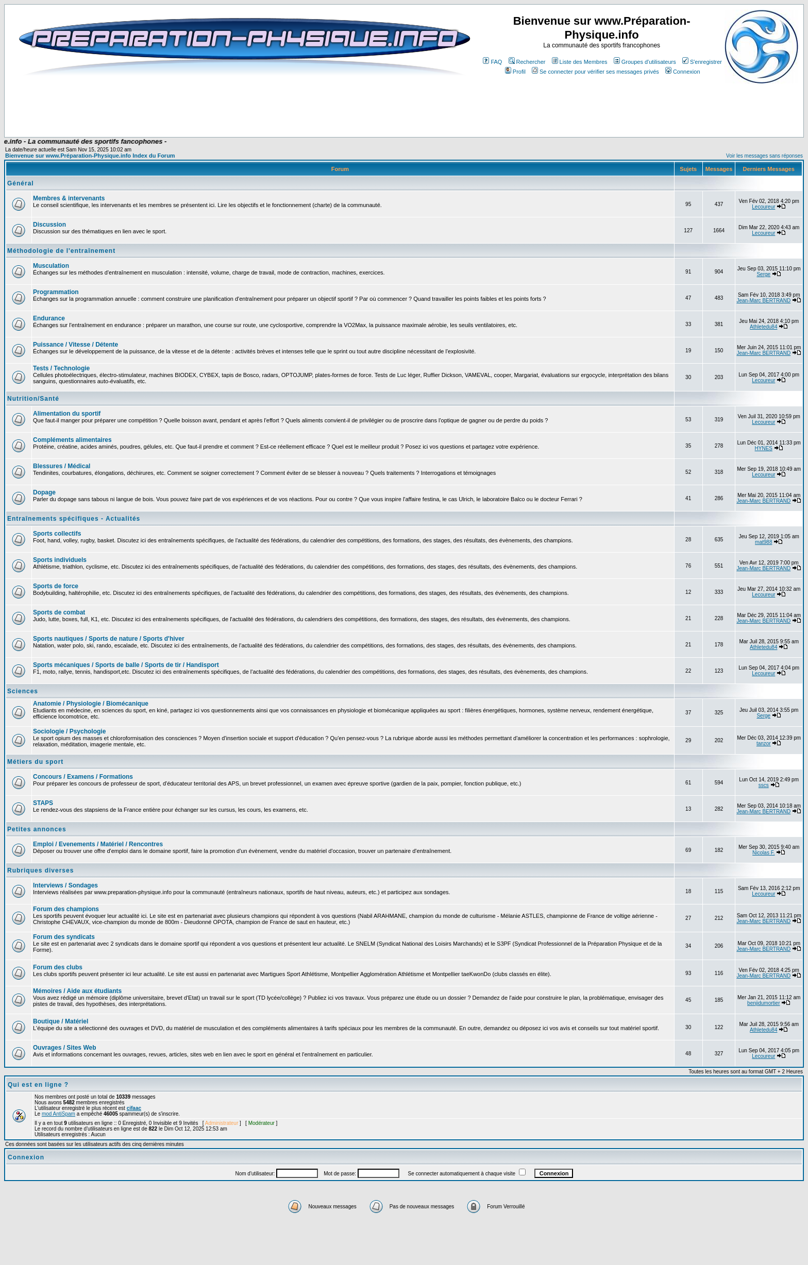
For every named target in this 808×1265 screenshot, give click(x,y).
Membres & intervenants (69, 198)
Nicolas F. (763, 853)
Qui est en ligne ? (38, 1084)
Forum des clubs (57, 967)
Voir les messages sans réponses (764, 156)
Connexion (682, 72)
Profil (515, 72)
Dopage (44, 492)
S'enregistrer (702, 62)
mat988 (763, 542)
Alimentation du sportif (66, 413)
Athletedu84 (763, 327)
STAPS (43, 803)
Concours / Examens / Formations (83, 776)
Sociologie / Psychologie (69, 731)
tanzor (763, 743)
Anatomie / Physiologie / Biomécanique (90, 703)
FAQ (492, 62)
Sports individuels (60, 559)
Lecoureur (763, 207)
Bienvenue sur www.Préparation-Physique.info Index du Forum (90, 155)
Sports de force (55, 586)
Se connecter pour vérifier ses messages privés (595, 72)
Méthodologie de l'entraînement (61, 250)
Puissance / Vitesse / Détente (75, 344)
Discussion (49, 224)
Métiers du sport (35, 761)
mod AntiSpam (58, 1114)
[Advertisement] (215, 106)
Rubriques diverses (40, 870)
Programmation (56, 292)
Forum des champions (66, 909)
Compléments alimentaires (72, 439)
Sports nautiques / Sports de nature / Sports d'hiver (108, 638)
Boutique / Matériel (60, 1021)
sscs (764, 785)
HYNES (763, 448)
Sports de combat (59, 612)
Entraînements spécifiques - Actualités (73, 518)
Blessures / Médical (61, 466)
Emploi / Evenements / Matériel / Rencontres (98, 844)
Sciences (22, 691)
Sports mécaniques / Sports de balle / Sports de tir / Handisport (126, 665)
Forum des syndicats (64, 937)
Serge (763, 274)
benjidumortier (763, 1003)
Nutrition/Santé (33, 398)
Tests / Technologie (61, 368)
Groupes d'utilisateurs (645, 62)
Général (20, 183)
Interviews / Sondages (65, 885)
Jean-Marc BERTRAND (763, 300)
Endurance (49, 318)
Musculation (51, 265)
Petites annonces (36, 829)
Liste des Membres (580, 62)
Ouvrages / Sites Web (64, 1047)
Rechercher (527, 62)
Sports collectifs (57, 533)
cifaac (134, 1108)
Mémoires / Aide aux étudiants (77, 991)
